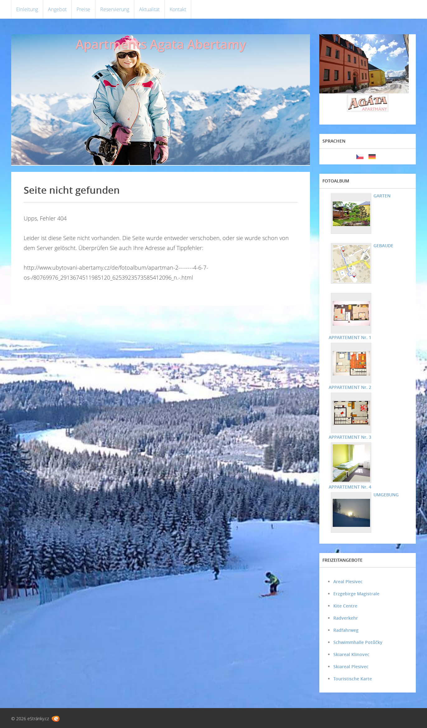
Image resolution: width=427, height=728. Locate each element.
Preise (83, 9)
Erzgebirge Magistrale (356, 594)
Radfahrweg (346, 630)
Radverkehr (345, 618)
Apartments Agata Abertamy (161, 44)
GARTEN (382, 196)
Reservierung (114, 9)
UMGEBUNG (386, 495)
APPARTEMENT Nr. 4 (350, 487)
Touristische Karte (352, 679)
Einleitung (27, 9)
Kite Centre (345, 606)
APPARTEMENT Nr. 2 (350, 387)
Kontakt (178, 9)
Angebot (57, 9)
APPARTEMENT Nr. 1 (350, 337)
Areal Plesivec (348, 581)
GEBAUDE (383, 245)
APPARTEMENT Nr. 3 (350, 437)
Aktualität (149, 9)
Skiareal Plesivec (350, 666)
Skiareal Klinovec (351, 654)
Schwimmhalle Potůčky (357, 642)
